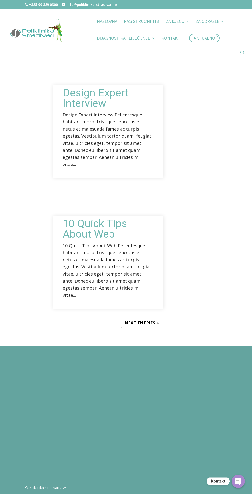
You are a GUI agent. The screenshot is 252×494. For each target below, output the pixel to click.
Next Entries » (142, 323)
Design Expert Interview (96, 98)
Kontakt (170, 38)
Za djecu (175, 22)
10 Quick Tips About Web (95, 228)
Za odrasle (207, 22)
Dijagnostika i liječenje (123, 38)
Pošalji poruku (168, 457)
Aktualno (204, 38)
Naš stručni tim (141, 22)
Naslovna (107, 22)
